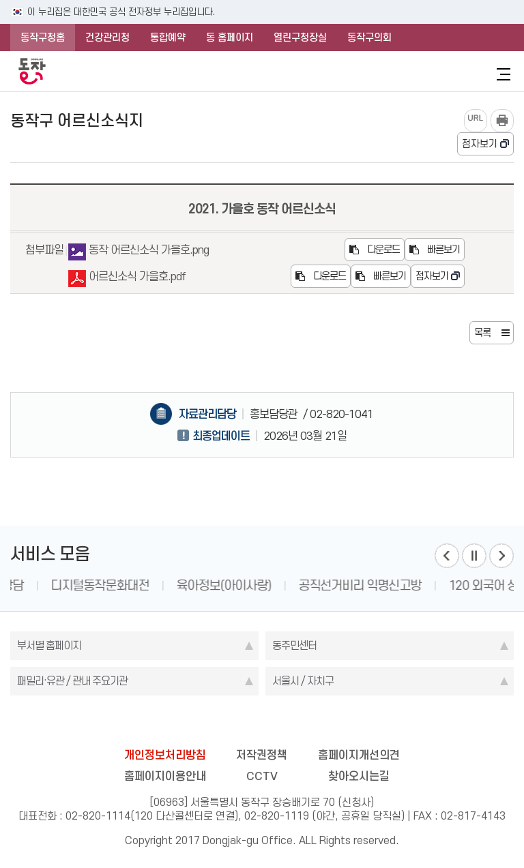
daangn (341, 722)
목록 (482, 333)
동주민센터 (294, 645)
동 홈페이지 (229, 37)
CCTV (262, 776)
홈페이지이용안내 (165, 776)
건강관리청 (107, 37)
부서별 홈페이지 (49, 645)
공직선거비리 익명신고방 (436, 585)
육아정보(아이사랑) (300, 585)
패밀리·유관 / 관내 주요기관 (72, 680)
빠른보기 (434, 249)
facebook (208, 722)
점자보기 (479, 144)
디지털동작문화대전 (177, 585)
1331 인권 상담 (62, 585)
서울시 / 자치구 (303, 680)
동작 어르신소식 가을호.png (138, 252)
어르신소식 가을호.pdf (127, 278)
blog (182, 722)
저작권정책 (261, 755)
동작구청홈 (42, 37)
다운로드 (374, 249)
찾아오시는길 (359, 776)
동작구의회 (369, 37)
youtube (315, 722)
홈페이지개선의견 (359, 755)
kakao (288, 722)
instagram (262, 722)
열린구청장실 (300, 37)
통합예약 (168, 37)
